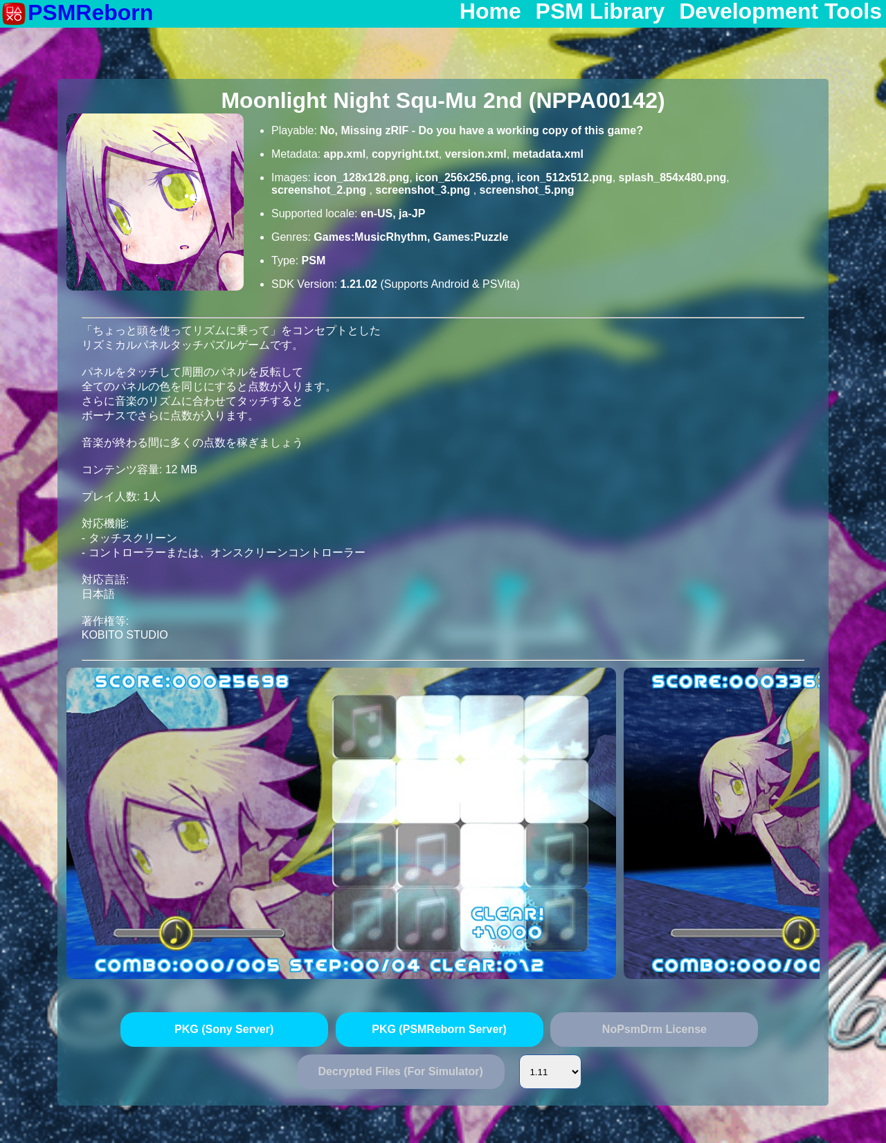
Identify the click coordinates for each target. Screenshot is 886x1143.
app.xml (344, 154)
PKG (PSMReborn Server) (439, 1029)
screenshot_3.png (424, 190)
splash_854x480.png (673, 177)
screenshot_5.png (527, 190)
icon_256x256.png (463, 177)
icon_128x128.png (361, 177)
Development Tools (780, 12)
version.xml (476, 154)
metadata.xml (548, 154)
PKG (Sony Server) (223, 1029)
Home (490, 12)
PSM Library (600, 12)
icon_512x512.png (565, 177)
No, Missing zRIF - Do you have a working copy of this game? (481, 130)
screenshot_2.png (320, 190)
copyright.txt (405, 154)
